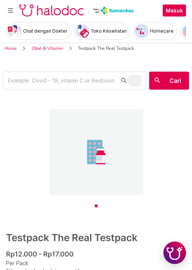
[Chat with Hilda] (174, 253)
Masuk (174, 11)
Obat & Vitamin (47, 48)
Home (11, 48)
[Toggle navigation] (10, 10)
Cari (175, 80)
